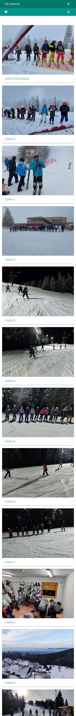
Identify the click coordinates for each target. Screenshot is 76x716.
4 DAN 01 (10, 622)
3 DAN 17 (10, 562)
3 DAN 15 (10, 441)
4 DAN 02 (10, 682)
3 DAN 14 (10, 381)
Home (6, 12)
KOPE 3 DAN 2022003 (17, 78)
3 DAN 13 (10, 320)
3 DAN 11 (10, 199)
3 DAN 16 (10, 501)
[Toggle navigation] (68, 4)
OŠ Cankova (12, 4)
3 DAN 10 (10, 139)
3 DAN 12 (10, 259)
